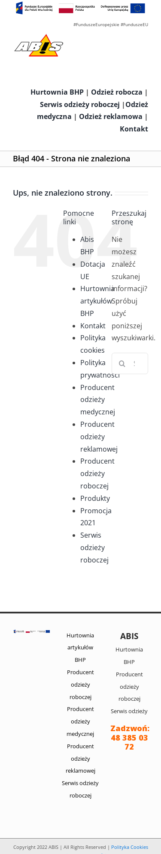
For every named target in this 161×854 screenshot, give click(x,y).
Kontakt (134, 129)
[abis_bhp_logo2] (38, 36)
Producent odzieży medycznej (97, 400)
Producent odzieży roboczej (97, 473)
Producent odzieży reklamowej (99, 437)
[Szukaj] (122, 363)
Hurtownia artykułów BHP (97, 301)
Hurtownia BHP (57, 92)
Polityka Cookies (129, 847)
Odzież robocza (117, 92)
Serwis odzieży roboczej (80, 104)
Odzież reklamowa (111, 116)
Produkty (95, 498)
